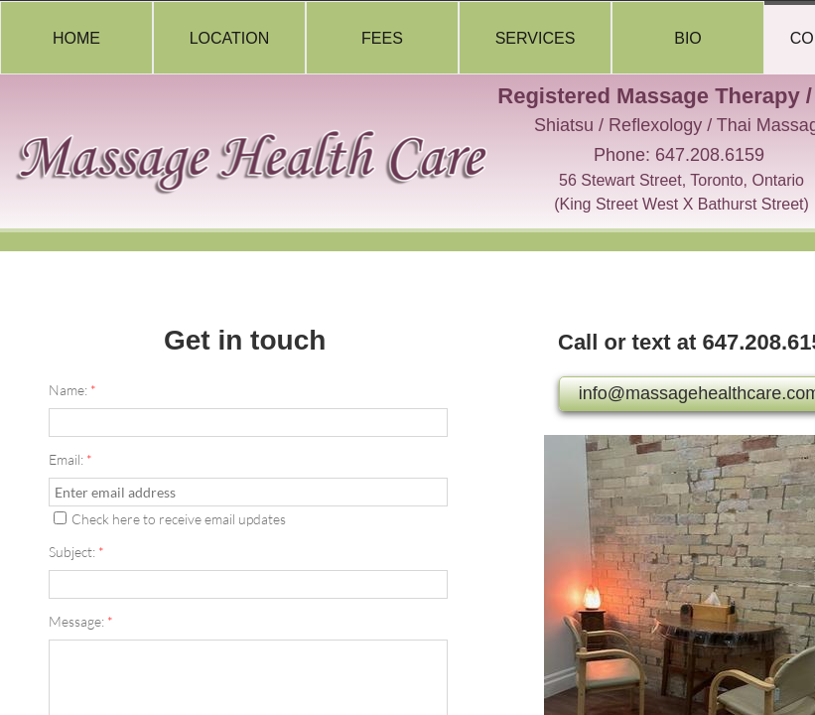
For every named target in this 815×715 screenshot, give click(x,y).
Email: (70, 459)
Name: (72, 389)
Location (230, 38)
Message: (81, 621)
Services (535, 38)
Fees (382, 38)
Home (76, 38)
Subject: (76, 551)
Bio (688, 38)
